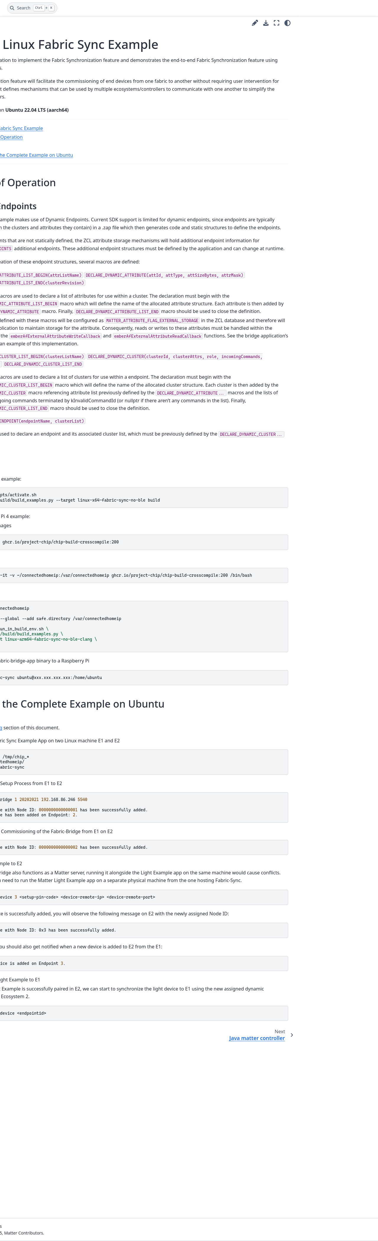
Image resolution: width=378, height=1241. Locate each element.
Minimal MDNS (27, 541)
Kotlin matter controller (35, 450)
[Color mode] (287, 23)
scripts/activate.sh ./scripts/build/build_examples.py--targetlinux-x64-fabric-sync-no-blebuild (193, 628)
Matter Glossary (23, 92)
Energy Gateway (28, 358)
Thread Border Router (34, 658)
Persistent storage (30, 585)
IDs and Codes (22, 164)
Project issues (21, 805)
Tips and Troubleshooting (33, 768)
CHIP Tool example (31, 311)
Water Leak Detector (32, 731)
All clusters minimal (31, 255)
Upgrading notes (24, 796)
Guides (15, 190)
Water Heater (25, 721)
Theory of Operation (126, 159)
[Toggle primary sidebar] (85, 23)
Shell (17, 632)
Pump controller (28, 604)
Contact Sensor (27, 330)
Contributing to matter (30, 127)
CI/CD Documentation (29, 146)
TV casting (22, 702)
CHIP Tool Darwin (29, 340)
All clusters (23, 246)
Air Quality (22, 237)
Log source (23, 522)
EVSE (17, 368)
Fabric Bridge (25, 386)
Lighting (20, 478)
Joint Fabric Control (31, 440)
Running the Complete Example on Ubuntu (151, 177)
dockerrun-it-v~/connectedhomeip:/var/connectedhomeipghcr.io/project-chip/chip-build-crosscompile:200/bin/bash (194, 706)
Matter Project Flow (27, 101)
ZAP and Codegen (25, 787)
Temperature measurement (26, 671)
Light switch (24, 468)
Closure (19, 321)
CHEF (17, 302)
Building (113, 168)
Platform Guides (24, 199)
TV (14, 693)
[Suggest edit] (255, 23)
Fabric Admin (25, 377)
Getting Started (23, 136)
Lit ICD (19, 503)
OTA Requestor (27, 576)
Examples (17, 218)
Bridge (19, 274)
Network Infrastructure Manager (35, 554)
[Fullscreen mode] (276, 23)
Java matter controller (34, 422)
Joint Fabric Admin (30, 431)
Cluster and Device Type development (31, 177)
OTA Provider (25, 567)
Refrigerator (24, 614)
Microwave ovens (29, 532)
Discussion (18, 749)
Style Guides (20, 209)
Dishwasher (24, 349)
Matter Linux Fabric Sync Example (42, 409)
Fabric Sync (24, 396)
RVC (16, 623)
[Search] (32, 8)
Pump (18, 595)
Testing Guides (22, 759)
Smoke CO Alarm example (29, 645)
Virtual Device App (30, 712)
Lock (17, 513)
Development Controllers (33, 155)
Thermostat (23, 684)
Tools (13, 777)
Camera (20, 283)
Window (20, 740)
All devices (22, 265)
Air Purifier (23, 227)
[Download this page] (265, 23)
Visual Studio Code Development (26, 114)
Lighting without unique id (36, 490)
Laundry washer (28, 459)
